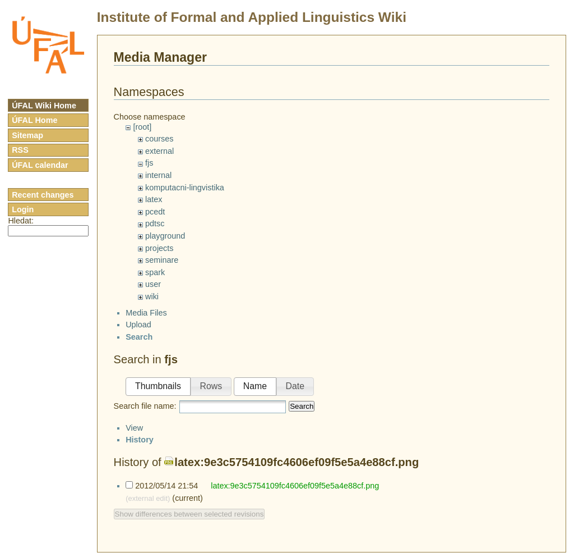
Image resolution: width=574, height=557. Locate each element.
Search (301, 416)
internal (158, 175)
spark (155, 272)
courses (159, 138)
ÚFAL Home (34, 120)
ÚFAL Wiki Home (44, 105)
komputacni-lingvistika (184, 187)
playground (165, 235)
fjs (149, 162)
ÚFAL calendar (40, 165)
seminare (161, 259)
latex (153, 199)
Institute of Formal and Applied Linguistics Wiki (251, 17)
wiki (152, 296)
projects (159, 248)
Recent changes (42, 194)
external (159, 151)
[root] (142, 126)
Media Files (146, 322)
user (153, 284)
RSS (20, 149)
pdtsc (154, 223)
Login (23, 209)
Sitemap (27, 135)
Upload (138, 334)
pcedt (155, 211)
